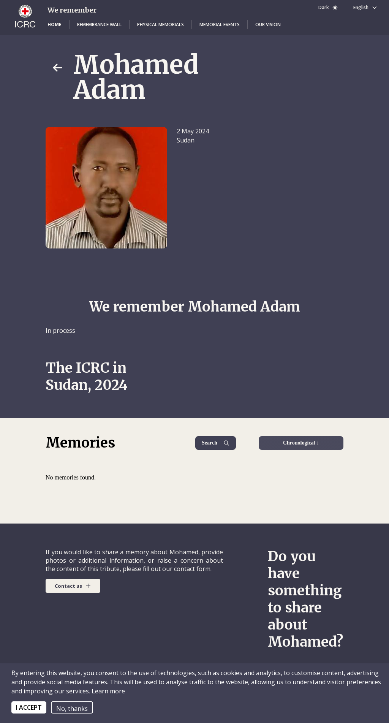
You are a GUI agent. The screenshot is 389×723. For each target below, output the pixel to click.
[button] (54, 24)
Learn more (107, 691)
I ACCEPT (29, 707)
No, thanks (72, 708)
